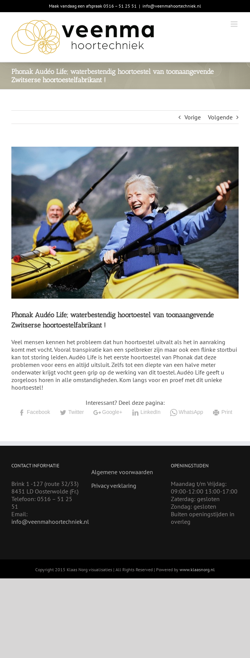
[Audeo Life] (125, 223)
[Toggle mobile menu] (235, 24)
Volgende (220, 117)
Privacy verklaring (113, 485)
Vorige (192, 117)
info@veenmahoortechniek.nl (171, 6)
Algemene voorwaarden (122, 472)
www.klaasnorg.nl (197, 569)
